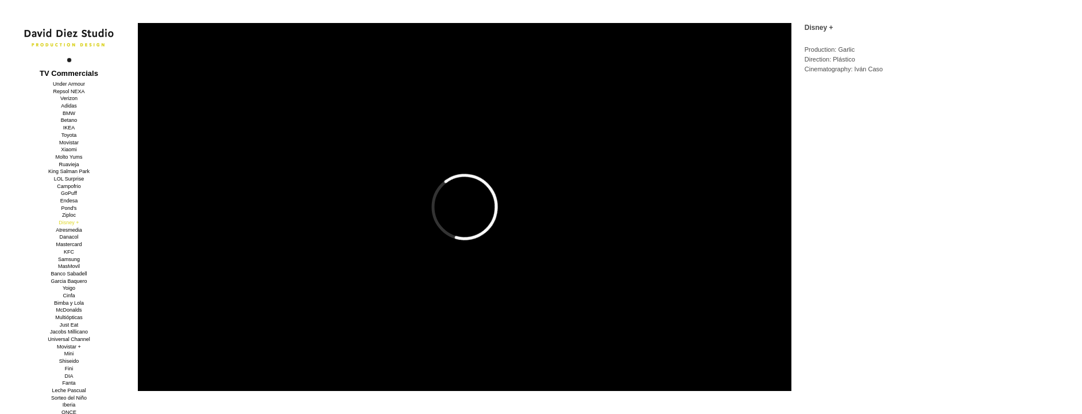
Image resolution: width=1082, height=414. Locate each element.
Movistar (69, 142)
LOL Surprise (69, 179)
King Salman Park (69, 171)
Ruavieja (69, 164)
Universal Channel (69, 339)
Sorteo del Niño (69, 398)
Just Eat (69, 325)
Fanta (68, 383)
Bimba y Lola (69, 303)
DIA (68, 376)
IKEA (69, 128)
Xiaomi (69, 149)
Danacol (68, 237)
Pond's (68, 208)
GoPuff (69, 193)
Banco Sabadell (69, 274)
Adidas (69, 106)
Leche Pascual (69, 390)
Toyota (69, 135)
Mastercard (69, 244)
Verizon (69, 98)
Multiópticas (69, 317)
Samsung (69, 259)
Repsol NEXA (68, 91)
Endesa (69, 201)
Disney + (69, 222)
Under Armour (69, 84)
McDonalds (69, 310)
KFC (69, 252)
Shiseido (69, 361)
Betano (69, 120)
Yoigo (69, 288)
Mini (69, 353)
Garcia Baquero (69, 281)
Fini (69, 368)
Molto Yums (69, 157)
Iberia (69, 405)
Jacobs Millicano (69, 332)
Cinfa (69, 295)
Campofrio (69, 186)
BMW (69, 113)
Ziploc (69, 215)
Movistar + (69, 347)
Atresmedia (69, 230)
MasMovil (69, 266)
